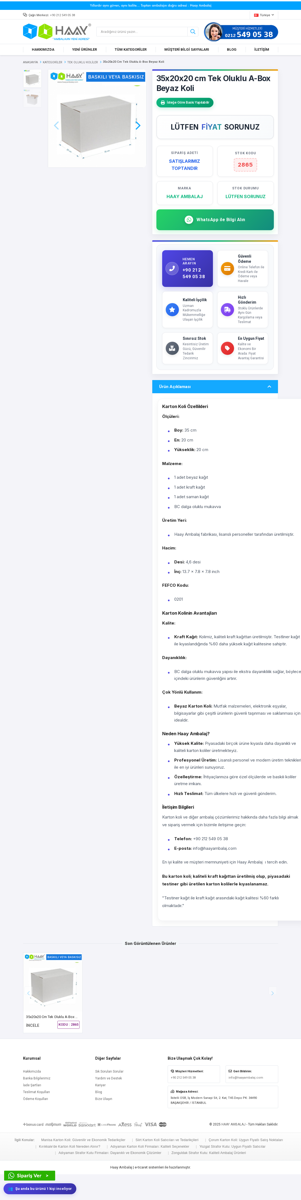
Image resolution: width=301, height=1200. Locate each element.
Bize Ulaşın (103, 1125)
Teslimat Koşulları (36, 1118)
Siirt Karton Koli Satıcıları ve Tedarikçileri (167, 1166)
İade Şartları (32, 1111)
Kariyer (100, 1111)
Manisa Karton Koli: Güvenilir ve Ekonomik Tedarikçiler (83, 1166)
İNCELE (32, 1051)
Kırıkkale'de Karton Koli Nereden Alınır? (69, 1172)
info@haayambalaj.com (246, 1103)
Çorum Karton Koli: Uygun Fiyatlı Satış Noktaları (246, 1166)
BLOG (232, 49)
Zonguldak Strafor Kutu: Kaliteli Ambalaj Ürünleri (208, 1179)
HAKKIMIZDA (43, 49)
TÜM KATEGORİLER (131, 49)
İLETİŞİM (261, 49)
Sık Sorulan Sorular (109, 1097)
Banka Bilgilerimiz (36, 1104)
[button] (138, 117)
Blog (98, 1118)
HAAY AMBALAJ (233, 1150)
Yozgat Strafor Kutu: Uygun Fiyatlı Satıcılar (232, 1172)
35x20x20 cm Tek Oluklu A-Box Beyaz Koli (59, 1043)
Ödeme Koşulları (35, 1125)
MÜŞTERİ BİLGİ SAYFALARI (186, 49)
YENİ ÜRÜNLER (84, 49)
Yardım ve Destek (108, 1104)
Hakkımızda (32, 1097)
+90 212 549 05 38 (62, 15)
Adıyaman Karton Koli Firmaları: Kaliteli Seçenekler (149, 1172)
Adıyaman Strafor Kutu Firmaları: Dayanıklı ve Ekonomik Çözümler (110, 1179)
